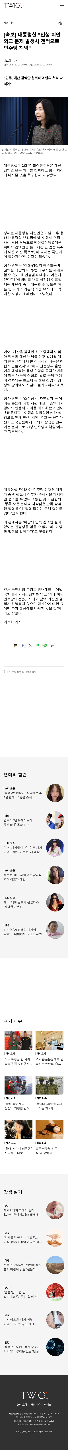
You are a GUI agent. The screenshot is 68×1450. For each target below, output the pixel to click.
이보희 (7, 60)
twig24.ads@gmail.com (40, 1424)
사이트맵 (48, 1417)
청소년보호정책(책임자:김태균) (30, 1417)
